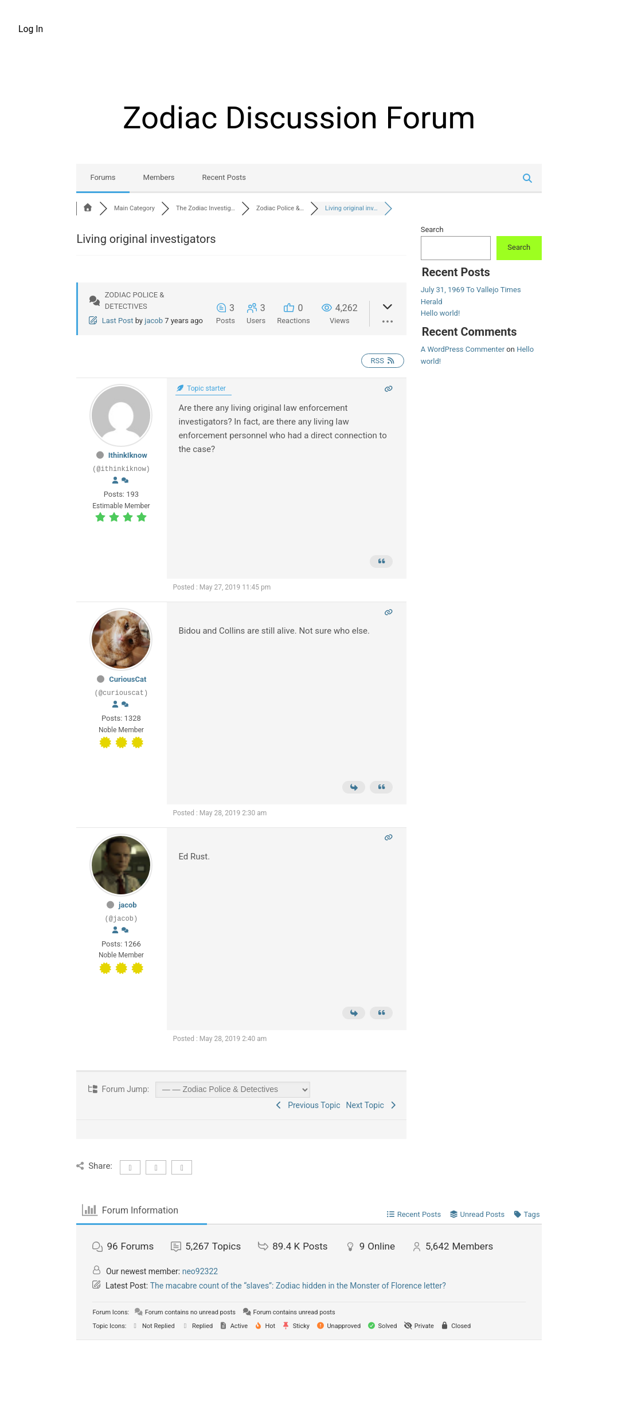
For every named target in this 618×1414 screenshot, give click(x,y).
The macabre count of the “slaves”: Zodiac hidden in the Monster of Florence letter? (298, 1285)
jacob (153, 320)
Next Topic (372, 1105)
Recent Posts (224, 177)
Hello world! (440, 313)
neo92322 (200, 1271)
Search (432, 229)
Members (159, 177)
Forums (102, 177)
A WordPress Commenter (462, 349)
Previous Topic (307, 1105)
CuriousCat (127, 679)
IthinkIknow (127, 455)
